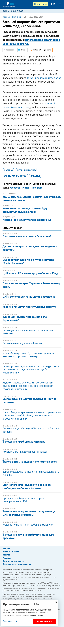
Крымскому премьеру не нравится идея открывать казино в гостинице (32, 198)
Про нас (6, 548)
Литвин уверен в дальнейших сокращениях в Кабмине (28, 331)
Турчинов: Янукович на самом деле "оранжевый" (25, 318)
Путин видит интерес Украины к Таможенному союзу (31, 284)
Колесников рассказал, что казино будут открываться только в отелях (25, 210)
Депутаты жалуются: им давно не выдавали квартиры (30, 247)
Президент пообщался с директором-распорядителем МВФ (23, 499)
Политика (16, 16)
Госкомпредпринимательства (44, 78)
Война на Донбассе (13, 10)
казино (8, 170)
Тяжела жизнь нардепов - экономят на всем (30, 461)
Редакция (7, 558)
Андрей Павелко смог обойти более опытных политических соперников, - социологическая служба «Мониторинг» (28, 386)
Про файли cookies (11, 621)
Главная (6, 16)
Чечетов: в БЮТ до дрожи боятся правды (25, 451)
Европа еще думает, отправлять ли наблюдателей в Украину (31, 473)
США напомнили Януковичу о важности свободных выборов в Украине (27, 486)
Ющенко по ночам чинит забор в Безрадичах (28, 524)
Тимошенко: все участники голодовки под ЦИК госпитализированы (29, 512)
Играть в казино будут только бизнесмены (27, 220)
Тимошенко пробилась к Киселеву (24, 441)
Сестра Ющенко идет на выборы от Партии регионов (29, 400)
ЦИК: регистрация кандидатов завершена (29, 296)
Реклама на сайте (11, 551)
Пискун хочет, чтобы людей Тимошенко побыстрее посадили (31, 430)
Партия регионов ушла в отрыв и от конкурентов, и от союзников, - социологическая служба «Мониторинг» (31, 369)
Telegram (37, 187)
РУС (53, 4)
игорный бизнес (27, 170)
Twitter (25, 187)
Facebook (15, 187)
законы (35, 175)
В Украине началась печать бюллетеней (27, 236)
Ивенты (6, 554)
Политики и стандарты (13, 561)
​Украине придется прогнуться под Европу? (29, 307)
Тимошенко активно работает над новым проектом (28, 536)
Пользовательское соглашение (17, 564)
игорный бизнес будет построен (29, 105)
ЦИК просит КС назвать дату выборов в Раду (30, 273)
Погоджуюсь (44, 621)
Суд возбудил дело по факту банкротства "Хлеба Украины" (28, 261)
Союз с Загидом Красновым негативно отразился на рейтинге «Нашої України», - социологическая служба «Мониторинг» (32, 415)
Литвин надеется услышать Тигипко (22, 343)
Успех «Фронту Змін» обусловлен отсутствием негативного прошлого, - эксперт (28, 354)
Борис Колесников (15, 175)
